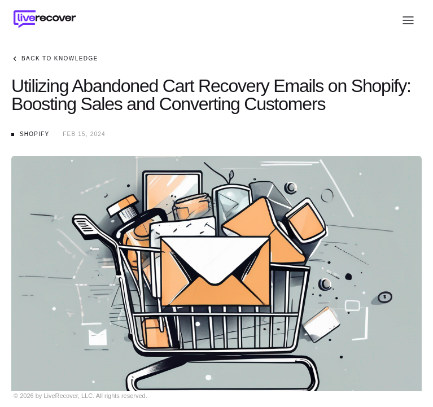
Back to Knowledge (54, 58)
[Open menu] (408, 20)
